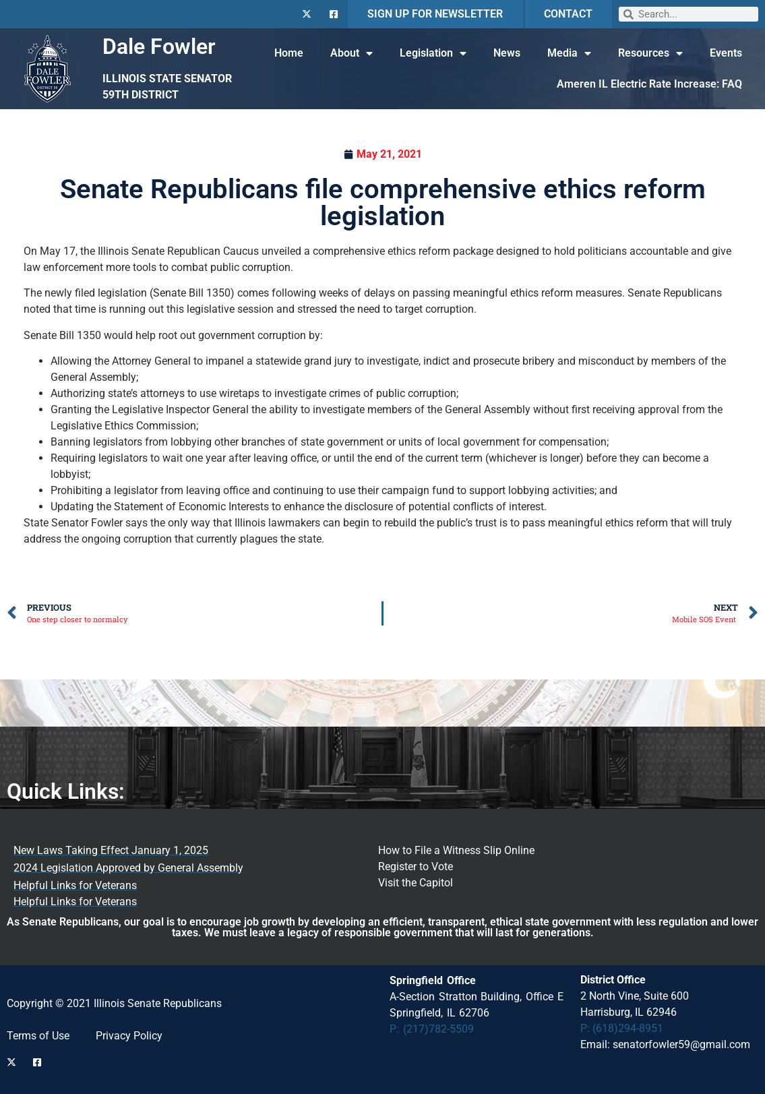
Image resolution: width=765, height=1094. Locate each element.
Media (569, 53)
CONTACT (568, 13)
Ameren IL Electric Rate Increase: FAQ (649, 84)
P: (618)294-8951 (621, 1028)
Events (726, 53)
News (506, 53)
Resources (650, 53)
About (351, 53)
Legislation (433, 53)
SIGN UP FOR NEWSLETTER (435, 13)
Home (288, 53)
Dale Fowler (159, 46)
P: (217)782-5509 (432, 1029)
